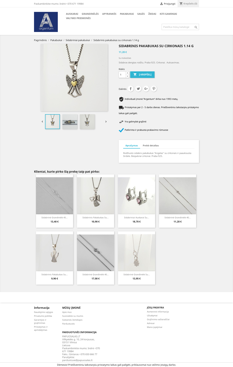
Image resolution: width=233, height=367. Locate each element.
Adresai (151, 323)
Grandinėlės (90, 13)
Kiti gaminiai (168, 13)
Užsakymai (152, 315)
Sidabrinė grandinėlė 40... (177, 217)
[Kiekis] (122, 74)
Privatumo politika (43, 316)
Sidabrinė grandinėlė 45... (54, 217)
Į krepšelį (142, 75)
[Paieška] (180, 27)
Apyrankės (109, 13)
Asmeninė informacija (158, 311)
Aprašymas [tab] (131, 145)
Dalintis (131, 89)
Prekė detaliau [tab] (151, 145)
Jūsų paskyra (155, 307)
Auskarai (72, 13)
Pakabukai (127, 13)
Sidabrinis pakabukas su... (95, 217)
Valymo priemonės (78, 18)
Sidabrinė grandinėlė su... (136, 274)
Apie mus (67, 312)
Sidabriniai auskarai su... (136, 217)
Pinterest (154, 89)
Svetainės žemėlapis (72, 319)
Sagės (141, 13)
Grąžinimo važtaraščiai (158, 319)
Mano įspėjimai (154, 327)
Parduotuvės (68, 323)
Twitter (138, 89)
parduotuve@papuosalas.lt (77, 360)
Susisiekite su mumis (72, 316)
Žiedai (152, 13)
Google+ (146, 89)
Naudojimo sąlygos (43, 312)
